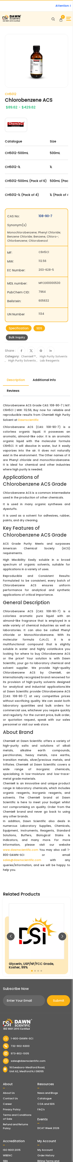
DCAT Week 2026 (48, 1128)
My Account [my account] (45, 1150)
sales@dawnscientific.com (22, 860)
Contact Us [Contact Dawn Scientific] (10, 1098)
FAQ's (41, 1109)
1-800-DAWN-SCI (18, 1039)
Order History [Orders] (46, 1155)
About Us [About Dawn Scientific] (9, 1093)
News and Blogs (47, 1093)
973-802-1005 (16, 1053)
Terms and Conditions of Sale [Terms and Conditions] (17, 1117)
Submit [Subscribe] (58, 1000)
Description (16, 380)
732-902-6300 (16, 1046)
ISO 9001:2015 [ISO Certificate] (11, 1150)
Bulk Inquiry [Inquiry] (17, 337)
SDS (39, 328)
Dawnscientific (28, 420)
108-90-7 (45, 216)
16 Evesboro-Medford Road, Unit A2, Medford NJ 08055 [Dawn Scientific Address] (24, 1069)
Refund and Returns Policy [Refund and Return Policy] (15, 1126)
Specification (19, 328)
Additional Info (44, 380)
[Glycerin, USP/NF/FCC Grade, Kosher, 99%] (36, 936)
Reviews (13, 390)
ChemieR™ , (29, 356)
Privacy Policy (12, 1109)
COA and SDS (46, 1104)
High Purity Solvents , (23, 361)
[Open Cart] (61, 19)
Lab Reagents (49, 361)
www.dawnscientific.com (20, 850)
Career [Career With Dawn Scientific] (7, 1104)
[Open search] (53, 19)
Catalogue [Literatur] (44, 1098)
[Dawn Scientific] (11, 21)
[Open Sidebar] (68, 19)
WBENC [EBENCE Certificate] (7, 1155)
